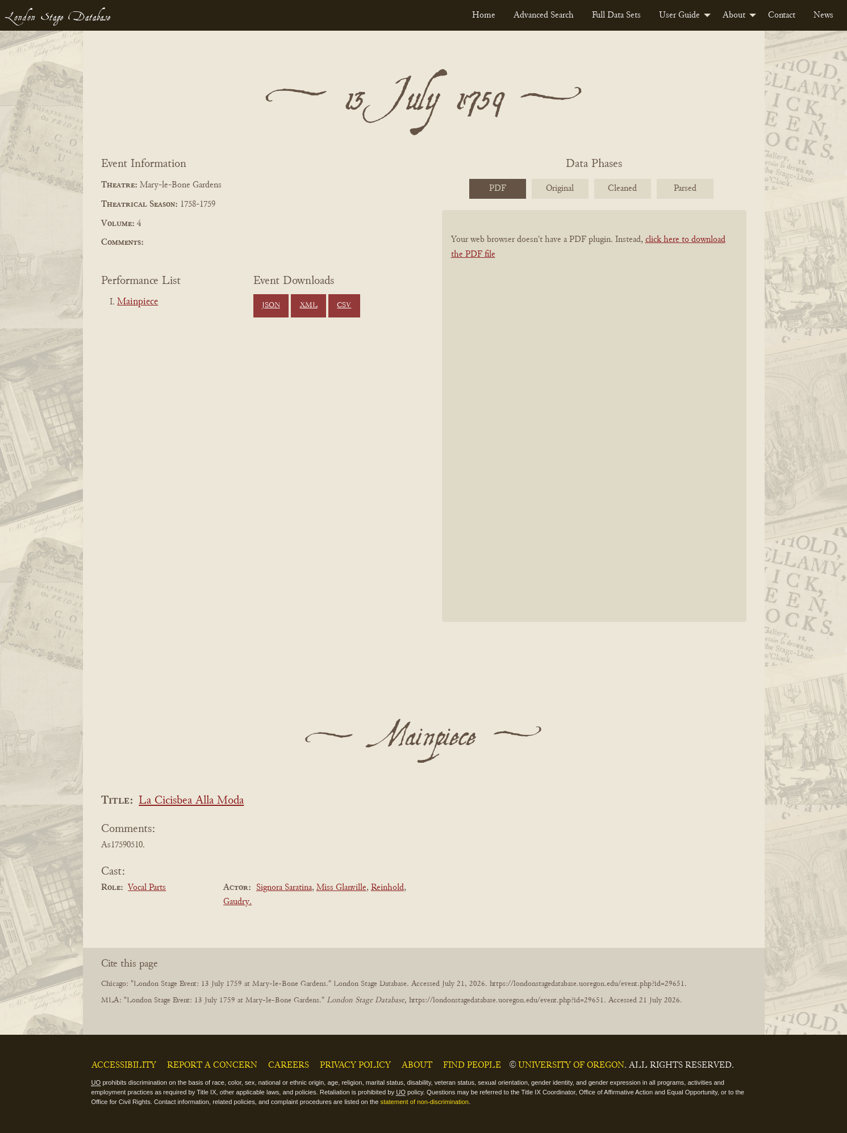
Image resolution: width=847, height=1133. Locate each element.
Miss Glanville (341, 887)
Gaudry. (237, 901)
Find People (472, 1065)
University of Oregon (571, 1065)
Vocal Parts (147, 887)
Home (483, 15)
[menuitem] (483, 15)
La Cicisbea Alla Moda (191, 801)
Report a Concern (212, 1065)
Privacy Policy (355, 1065)
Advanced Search (544, 15)
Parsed (685, 188)
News (823, 15)
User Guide (679, 15)
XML (309, 306)
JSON (271, 306)
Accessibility (123, 1065)
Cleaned (622, 188)
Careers (288, 1065)
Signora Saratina (284, 887)
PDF (497, 188)
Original (560, 188)
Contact (781, 15)
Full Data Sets (616, 15)
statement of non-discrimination (425, 1101)
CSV (344, 306)
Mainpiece (137, 302)
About (734, 15)
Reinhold (387, 887)
